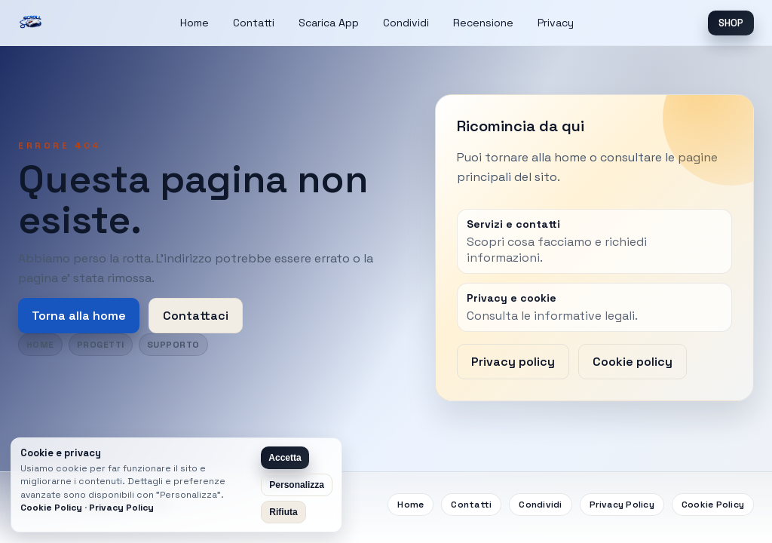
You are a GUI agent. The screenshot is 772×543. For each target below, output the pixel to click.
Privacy (556, 22)
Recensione (483, 22)
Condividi (406, 22)
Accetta (284, 457)
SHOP (730, 23)
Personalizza (296, 485)
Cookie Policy (713, 505)
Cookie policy (632, 362)
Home (194, 22)
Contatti (253, 22)
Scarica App (329, 22)
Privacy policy (513, 362)
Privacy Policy (622, 505)
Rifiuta (283, 512)
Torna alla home (79, 316)
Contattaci (195, 316)
